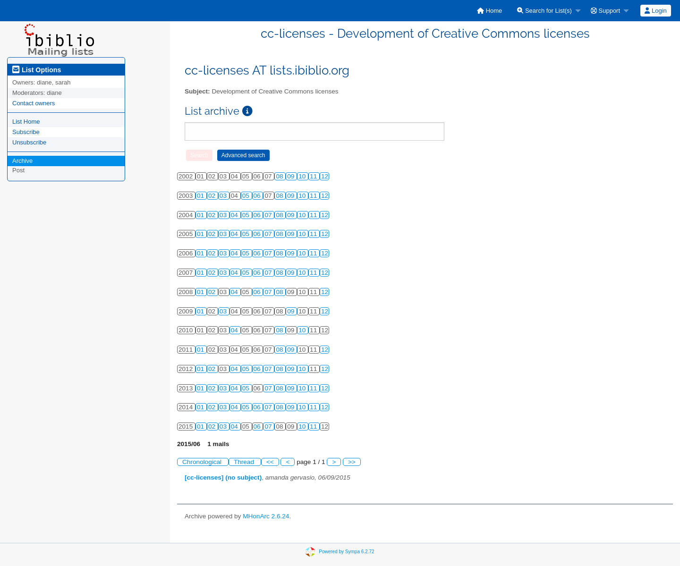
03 (224, 195)
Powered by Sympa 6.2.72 (346, 551)
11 (314, 176)
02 (212, 195)
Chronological (202, 461)
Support (605, 10)
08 (280, 176)
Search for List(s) (544, 10)
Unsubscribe (29, 142)
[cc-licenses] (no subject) (223, 477)
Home (489, 10)
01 (201, 195)
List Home (26, 121)
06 (258, 195)
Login (655, 10)
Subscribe (26, 131)
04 (235, 215)
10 (302, 176)
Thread (245, 461)
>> (352, 461)
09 (291, 176)
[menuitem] (489, 10)
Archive (22, 160)
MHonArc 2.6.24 (266, 516)
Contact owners (33, 103)
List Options (36, 70)
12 (324, 176)
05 (246, 195)
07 (268, 215)
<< (270, 461)
